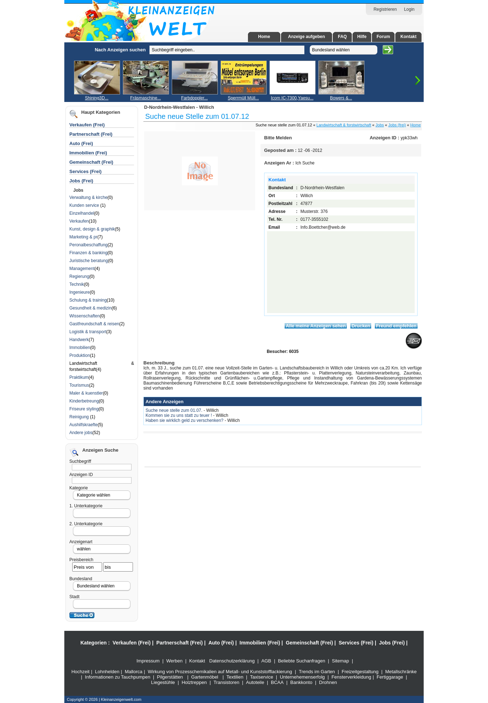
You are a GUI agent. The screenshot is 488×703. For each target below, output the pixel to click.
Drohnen (328, 682)
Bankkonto (301, 682)
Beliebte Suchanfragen (301, 661)
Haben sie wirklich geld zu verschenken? (185, 420)
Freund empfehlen (396, 326)
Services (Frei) (85, 171)
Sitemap (340, 661)
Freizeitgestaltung (360, 671)
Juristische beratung (88, 260)
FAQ (342, 36)
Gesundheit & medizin (90, 308)
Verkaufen (79, 221)
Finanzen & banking (88, 252)
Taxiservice (261, 677)
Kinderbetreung (84, 401)
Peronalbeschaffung (88, 244)
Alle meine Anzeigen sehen (316, 326)
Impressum (148, 661)
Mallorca (133, 671)
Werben (174, 661)
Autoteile (255, 682)
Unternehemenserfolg (302, 677)
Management (82, 268)
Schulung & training (88, 300)
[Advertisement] (41, 150)
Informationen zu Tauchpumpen (117, 677)
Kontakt (408, 36)
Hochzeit (81, 671)
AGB (266, 661)
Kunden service (84, 205)
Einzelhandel (81, 213)
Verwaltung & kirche (88, 197)
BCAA (277, 682)
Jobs (380, 125)
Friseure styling (83, 408)
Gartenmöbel (204, 677)
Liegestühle (163, 682)
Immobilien (79, 347)
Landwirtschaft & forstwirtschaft (344, 125)
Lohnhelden (107, 671)
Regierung (79, 276)
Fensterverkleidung (351, 677)
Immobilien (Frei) (88, 152)
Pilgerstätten (170, 677)
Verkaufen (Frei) (87, 124)
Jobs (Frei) (81, 180)
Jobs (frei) (397, 125)
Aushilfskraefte (83, 424)
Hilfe (362, 36)
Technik (76, 284)
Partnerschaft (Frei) (90, 134)
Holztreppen (194, 682)
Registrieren (385, 9)
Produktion (79, 355)
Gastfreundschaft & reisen (94, 323)
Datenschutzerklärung (231, 661)
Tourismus (79, 385)
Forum (383, 36)
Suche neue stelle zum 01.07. (174, 410)
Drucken (360, 326)
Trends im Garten (317, 671)
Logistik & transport (87, 331)
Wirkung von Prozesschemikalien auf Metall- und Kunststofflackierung (220, 671)
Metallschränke (400, 671)
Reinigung (79, 416)
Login (409, 9)
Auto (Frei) (81, 143)
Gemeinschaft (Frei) (91, 162)
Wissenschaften (84, 315)
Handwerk (79, 339)
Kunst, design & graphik (92, 229)
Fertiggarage (390, 677)
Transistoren (226, 682)
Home (264, 36)
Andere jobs (80, 432)
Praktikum (78, 377)
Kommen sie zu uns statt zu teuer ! (179, 415)
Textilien (234, 677)
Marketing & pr (83, 236)
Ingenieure (79, 292)
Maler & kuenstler (86, 393)
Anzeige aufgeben (306, 36)
